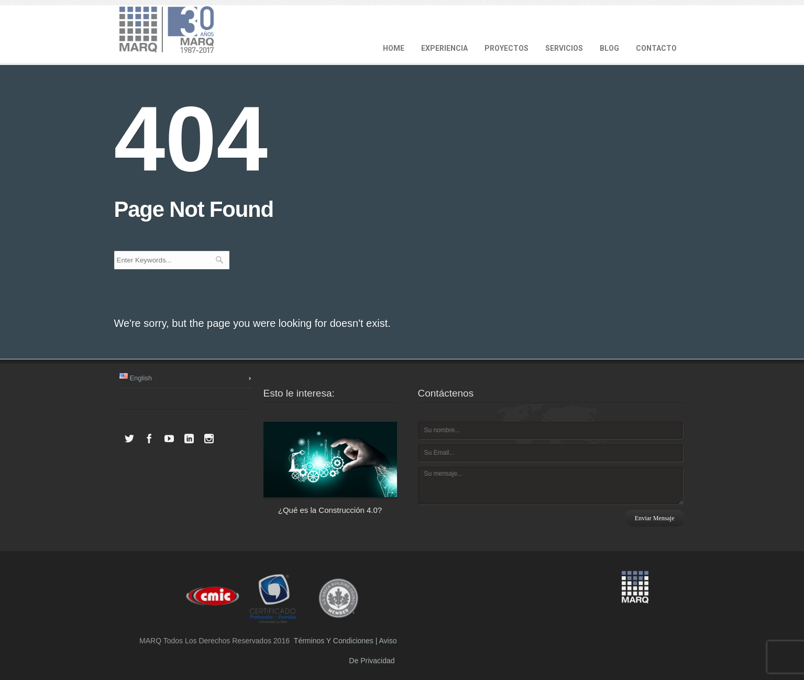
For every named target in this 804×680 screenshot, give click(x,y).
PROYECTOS (506, 48)
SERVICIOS (564, 48)
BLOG (609, 48)
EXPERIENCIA (444, 48)
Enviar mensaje (655, 518)
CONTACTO (656, 48)
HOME (393, 48)
